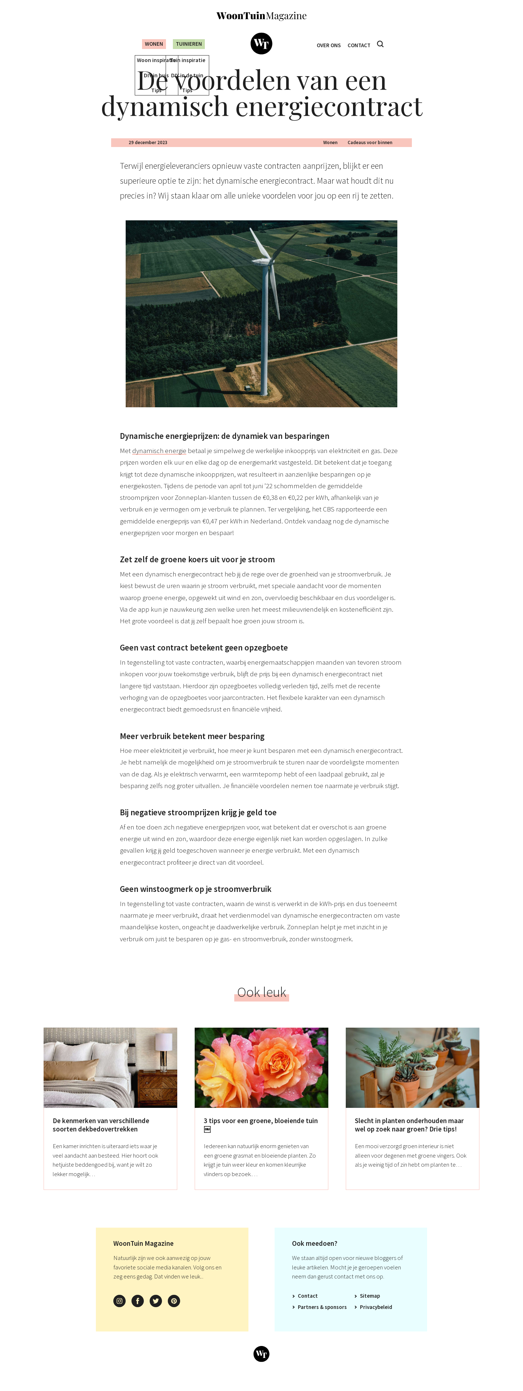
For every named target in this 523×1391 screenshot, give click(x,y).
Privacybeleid (376, 1318)
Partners (308, 1318)
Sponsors (336, 1318)
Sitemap (370, 1307)
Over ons (327, 44)
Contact (360, 44)
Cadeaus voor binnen (370, 154)
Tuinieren (188, 43)
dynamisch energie (159, 462)
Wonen (148, 43)
